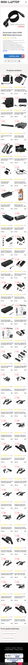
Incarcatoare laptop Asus (10, 633)
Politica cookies (18, 649)
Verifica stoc (16, 56)
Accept (20, 663)
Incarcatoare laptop (8, 638)
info (12, 93)
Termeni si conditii (11, 648)
